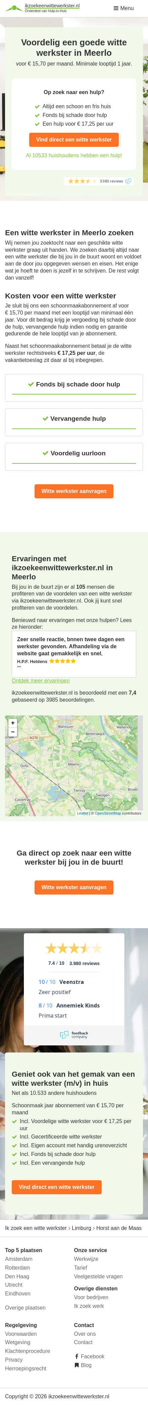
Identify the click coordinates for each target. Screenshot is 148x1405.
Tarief (80, 1268)
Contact (83, 1342)
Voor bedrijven (91, 1297)
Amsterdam (19, 1259)
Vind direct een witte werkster (74, 139)
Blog (86, 1365)
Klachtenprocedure (27, 1351)
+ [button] (13, 723)
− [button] (13, 732)
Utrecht (13, 1285)
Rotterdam (17, 1268)
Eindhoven (18, 1293)
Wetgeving (17, 1342)
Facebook (92, 1356)
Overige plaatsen (25, 1308)
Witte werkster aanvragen (74, 491)
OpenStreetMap (108, 813)
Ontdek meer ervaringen (41, 681)
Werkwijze (86, 1259)
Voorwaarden (21, 1334)
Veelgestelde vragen (98, 1276)
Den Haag (17, 1276)
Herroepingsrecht (25, 1368)
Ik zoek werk (89, 1306)
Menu (123, 8)
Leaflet (82, 813)
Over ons (85, 1334)
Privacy (13, 1360)
